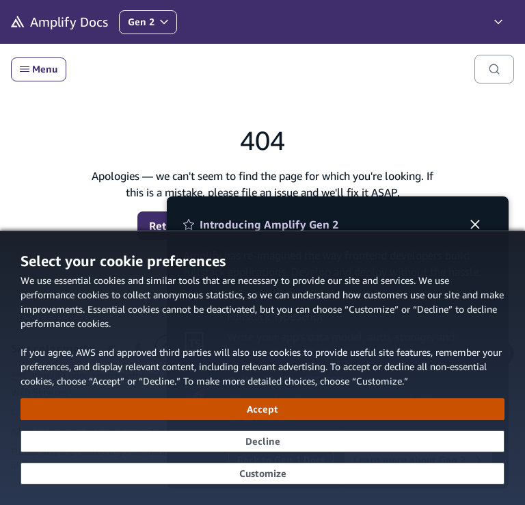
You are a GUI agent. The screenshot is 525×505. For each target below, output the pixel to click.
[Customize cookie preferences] (262, 473)
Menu (38, 69)
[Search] (494, 69)
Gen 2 (152, 25)
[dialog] (262, 368)
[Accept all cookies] (262, 409)
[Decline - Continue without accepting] (262, 441)
